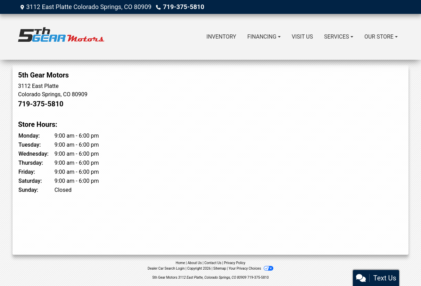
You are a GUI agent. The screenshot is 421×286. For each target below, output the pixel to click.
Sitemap (219, 268)
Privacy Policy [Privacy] (235, 263)
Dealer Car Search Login (166, 268)
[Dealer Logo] (61, 36)
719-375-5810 (183, 6)
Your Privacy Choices (251, 268)
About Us (195, 263)
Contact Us (212, 263)
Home (180, 263)
